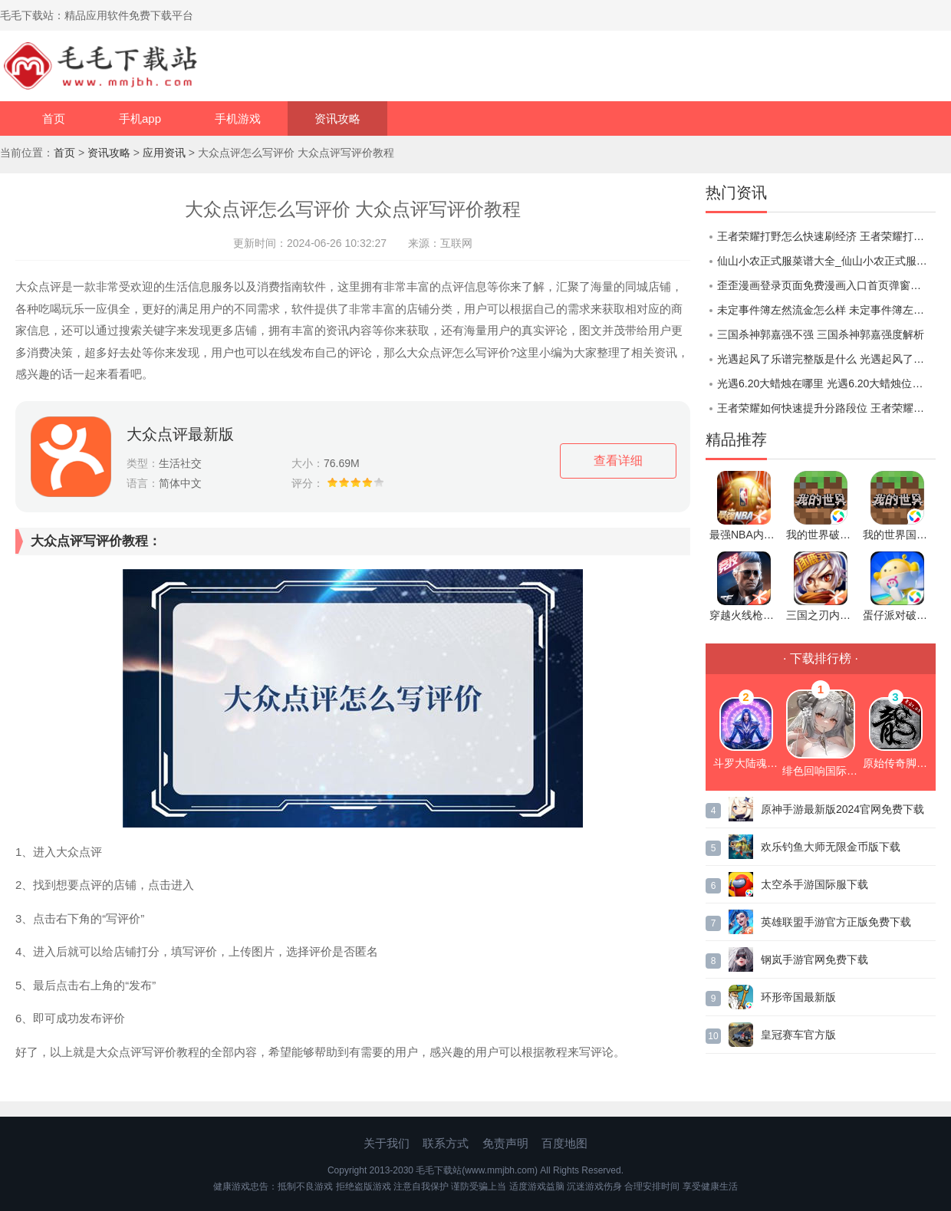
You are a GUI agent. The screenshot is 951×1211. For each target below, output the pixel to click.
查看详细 (618, 460)
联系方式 (446, 1143)
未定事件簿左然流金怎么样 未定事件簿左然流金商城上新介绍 (826, 310)
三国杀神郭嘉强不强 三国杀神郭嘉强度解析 (820, 334)
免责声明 (505, 1143)
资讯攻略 (337, 118)
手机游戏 (238, 118)
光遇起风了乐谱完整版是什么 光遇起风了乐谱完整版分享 (826, 359)
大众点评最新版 (180, 434)
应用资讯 (164, 152)
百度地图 (564, 1143)
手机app (140, 118)
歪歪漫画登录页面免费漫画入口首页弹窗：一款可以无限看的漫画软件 (826, 285)
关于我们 (387, 1143)
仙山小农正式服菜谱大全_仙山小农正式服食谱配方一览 (826, 261)
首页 (53, 118)
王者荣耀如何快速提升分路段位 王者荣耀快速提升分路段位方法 (826, 408)
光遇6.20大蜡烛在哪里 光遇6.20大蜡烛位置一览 (826, 383)
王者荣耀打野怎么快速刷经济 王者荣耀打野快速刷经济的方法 (826, 236)
